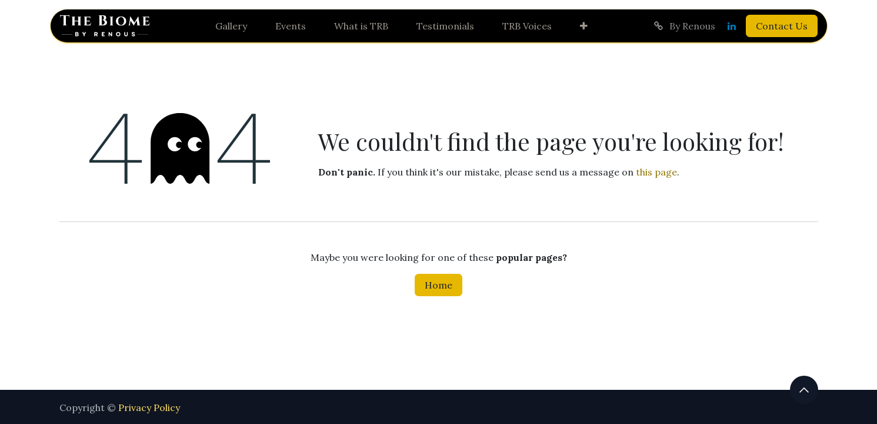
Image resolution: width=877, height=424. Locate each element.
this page (656, 172)
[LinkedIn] (731, 25)
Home (438, 285)
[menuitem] (231, 26)
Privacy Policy (149, 407)
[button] (804, 390)
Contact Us (782, 26)
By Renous (683, 26)
